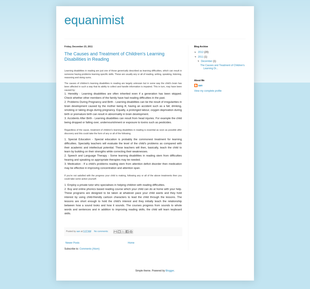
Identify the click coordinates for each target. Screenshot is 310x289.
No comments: (101, 231)
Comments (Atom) (89, 248)
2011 (201, 56)
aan (200, 85)
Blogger (170, 270)
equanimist (94, 20)
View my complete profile (208, 90)
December (207, 61)
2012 (201, 52)
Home (131, 242)
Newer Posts (73, 242)
